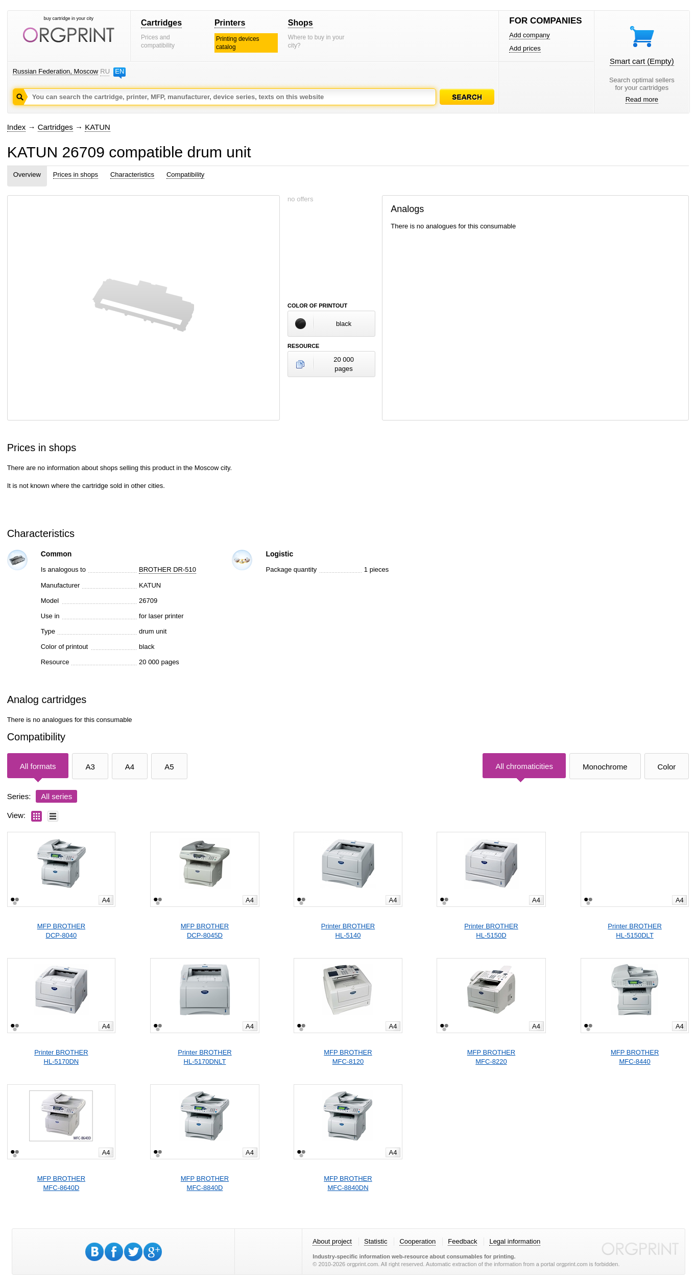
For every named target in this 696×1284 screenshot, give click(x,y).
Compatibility (185, 174)
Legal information (514, 1241)
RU (104, 71)
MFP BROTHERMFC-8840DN (348, 1183)
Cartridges (161, 22)
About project (332, 1241)
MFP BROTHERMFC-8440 (635, 1056)
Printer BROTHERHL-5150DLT (634, 930)
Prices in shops (75, 174)
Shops (300, 22)
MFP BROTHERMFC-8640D (61, 1183)
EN (119, 71)
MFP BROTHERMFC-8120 (348, 1056)
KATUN (97, 127)
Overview (27, 174)
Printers (229, 22)
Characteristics (132, 174)
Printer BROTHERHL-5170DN (61, 1056)
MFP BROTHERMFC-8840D (205, 1183)
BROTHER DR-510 (167, 569)
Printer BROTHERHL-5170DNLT (204, 1056)
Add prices (524, 48)
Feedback (462, 1241)
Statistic (376, 1241)
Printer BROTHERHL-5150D (491, 930)
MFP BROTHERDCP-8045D (205, 930)
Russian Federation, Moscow (56, 71)
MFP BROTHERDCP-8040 (61, 930)
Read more (642, 99)
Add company (529, 35)
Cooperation (417, 1241)
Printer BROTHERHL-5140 (348, 930)
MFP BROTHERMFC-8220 (491, 1056)
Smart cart (642, 61)
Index (16, 127)
